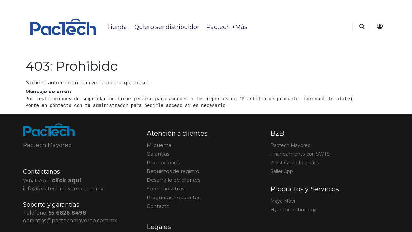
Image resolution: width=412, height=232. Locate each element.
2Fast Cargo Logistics (294, 163)
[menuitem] (116, 27)
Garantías (158, 154)
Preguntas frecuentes (173, 197)
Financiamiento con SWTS (300, 154)
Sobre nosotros (165, 189)
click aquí (66, 180)
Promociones (163, 163)
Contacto (158, 206)
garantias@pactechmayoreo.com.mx (70, 221)
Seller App (281, 171)
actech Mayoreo (290, 145)
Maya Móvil (283, 201)
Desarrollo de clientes (173, 180)
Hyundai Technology (293, 210)
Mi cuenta (159, 145)
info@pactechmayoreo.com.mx (63, 189)
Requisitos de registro (173, 171)
